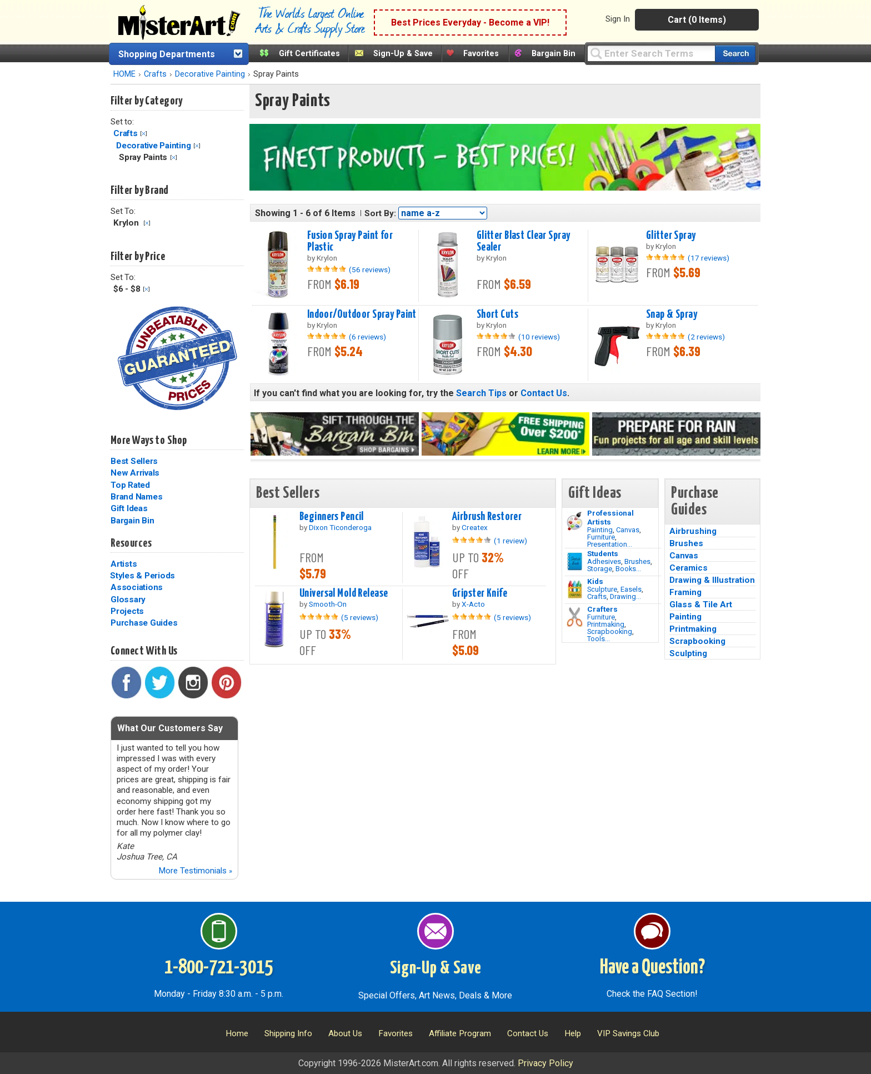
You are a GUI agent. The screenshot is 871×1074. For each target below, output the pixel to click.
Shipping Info (288, 1033)
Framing (685, 592)
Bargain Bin (553, 53)
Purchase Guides (144, 623)
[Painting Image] (575, 521)
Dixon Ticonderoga (340, 527)
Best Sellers (134, 461)
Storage (599, 569)
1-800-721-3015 (218, 968)
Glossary (128, 600)
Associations (137, 587)
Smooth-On (328, 604)
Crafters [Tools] (602, 609)
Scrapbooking (609, 631)
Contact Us (543, 393)
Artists (124, 564)
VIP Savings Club (628, 1033)
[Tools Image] (575, 617)
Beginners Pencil (331, 516)
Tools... (598, 639)
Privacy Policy (545, 1063)
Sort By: (380, 213)
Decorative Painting (210, 74)
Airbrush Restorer (487, 516)
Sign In (617, 19)
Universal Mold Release (343, 593)
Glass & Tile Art (700, 605)
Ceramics (688, 568)
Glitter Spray (671, 235)
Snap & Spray (671, 314)
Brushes (637, 561)
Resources (131, 543)
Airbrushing (693, 531)
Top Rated (130, 485)
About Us (345, 1033)
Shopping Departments (166, 54)
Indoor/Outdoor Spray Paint (362, 314)
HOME (124, 74)
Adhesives (604, 561)
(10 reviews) (539, 336)
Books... (628, 569)
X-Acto (473, 604)
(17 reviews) (708, 257)
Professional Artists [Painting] (610, 517)
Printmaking (605, 624)
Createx (475, 527)
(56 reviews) (370, 269)
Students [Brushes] (602, 553)
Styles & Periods (142, 576)
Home (237, 1033)
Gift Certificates (309, 53)
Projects (127, 611)
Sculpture (602, 589)
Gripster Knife (479, 593)
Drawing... (625, 596)
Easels (631, 589)
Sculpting (688, 653)
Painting (600, 530)
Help (572, 1033)
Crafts (155, 74)
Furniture (601, 537)
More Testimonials (195, 871)
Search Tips (481, 393)
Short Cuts (497, 314)
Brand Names (136, 497)
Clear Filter (144, 133)
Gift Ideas (129, 508)
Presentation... (609, 544)
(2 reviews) (706, 336)
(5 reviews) (359, 617)
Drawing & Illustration (712, 580)
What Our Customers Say (170, 728)
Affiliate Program (460, 1033)
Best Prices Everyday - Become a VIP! (470, 22)
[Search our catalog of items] (735, 53)
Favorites (481, 53)
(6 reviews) (367, 336)
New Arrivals (135, 473)
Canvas (627, 530)
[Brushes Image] (575, 562)
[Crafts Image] (575, 590)
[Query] (651, 53)
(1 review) (510, 540)
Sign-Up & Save (403, 53)
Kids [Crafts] (595, 581)
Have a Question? (652, 968)
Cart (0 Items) (697, 19)
